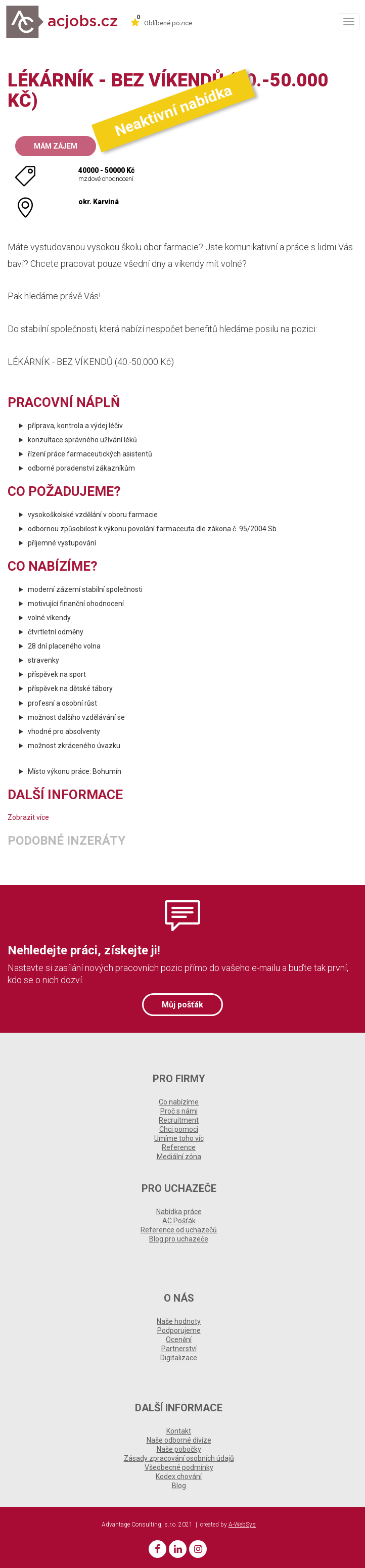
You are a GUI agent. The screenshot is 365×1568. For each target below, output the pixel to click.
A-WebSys (242, 1524)
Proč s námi (179, 1111)
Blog (179, 1486)
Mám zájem (55, 146)
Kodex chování (179, 1476)
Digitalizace (178, 1358)
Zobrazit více (28, 817)
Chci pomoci (178, 1129)
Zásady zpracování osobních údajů (179, 1458)
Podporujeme (179, 1330)
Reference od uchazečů (179, 1230)
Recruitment (179, 1120)
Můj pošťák (182, 1004)
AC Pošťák (179, 1221)
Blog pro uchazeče (178, 1239)
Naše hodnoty (179, 1321)
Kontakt (178, 1431)
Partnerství (179, 1349)
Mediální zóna (179, 1156)
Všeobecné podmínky (179, 1467)
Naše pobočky (179, 1449)
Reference (179, 1147)
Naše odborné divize (179, 1440)
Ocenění (179, 1339)
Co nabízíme (179, 1102)
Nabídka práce (179, 1212)
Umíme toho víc (179, 1138)
